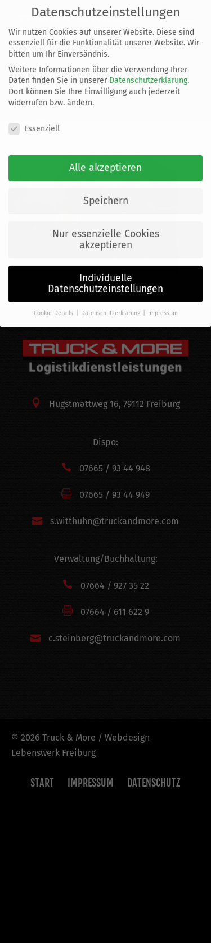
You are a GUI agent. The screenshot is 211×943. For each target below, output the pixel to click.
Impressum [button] (163, 303)
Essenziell (34, 118)
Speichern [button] (105, 191)
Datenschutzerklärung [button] (111, 303)
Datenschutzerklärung (148, 71)
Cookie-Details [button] (54, 303)
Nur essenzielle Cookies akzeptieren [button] (105, 230)
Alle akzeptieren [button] (105, 158)
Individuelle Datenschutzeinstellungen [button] (105, 274)
